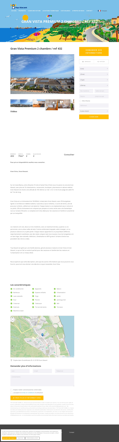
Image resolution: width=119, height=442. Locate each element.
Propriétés (48, 27)
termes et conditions (28, 393)
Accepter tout (9, 438)
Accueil (38, 27)
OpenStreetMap (70, 356)
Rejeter (21, 438)
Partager (102, 61)
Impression (87, 61)
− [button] (12, 320)
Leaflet (63, 356)
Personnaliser (33, 438)
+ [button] (12, 318)
